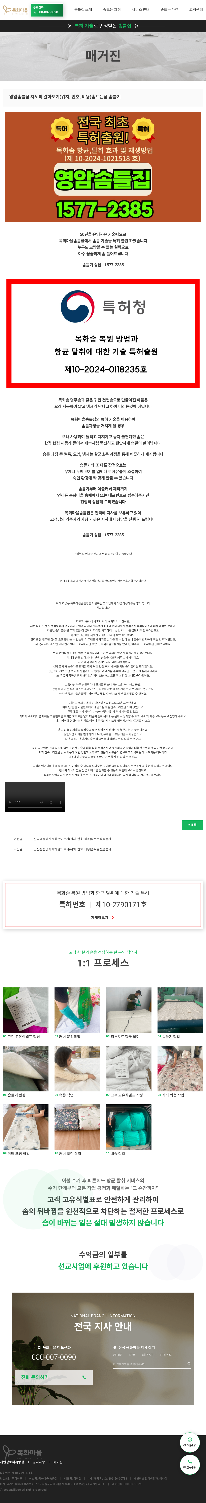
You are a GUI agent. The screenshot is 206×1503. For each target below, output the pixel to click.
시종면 (103, 580)
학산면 (134, 580)
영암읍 (64, 580)
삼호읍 (72, 580)
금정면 (87, 580)
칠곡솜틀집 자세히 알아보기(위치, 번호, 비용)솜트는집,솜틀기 (72, 839)
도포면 (111, 580)
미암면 (142, 580)
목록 (192, 825)
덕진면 (79, 580)
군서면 (119, 580)
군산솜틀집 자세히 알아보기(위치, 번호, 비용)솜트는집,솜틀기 (72, 849)
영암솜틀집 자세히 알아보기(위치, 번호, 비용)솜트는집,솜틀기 (65, 96)
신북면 (95, 580)
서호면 (127, 580)
